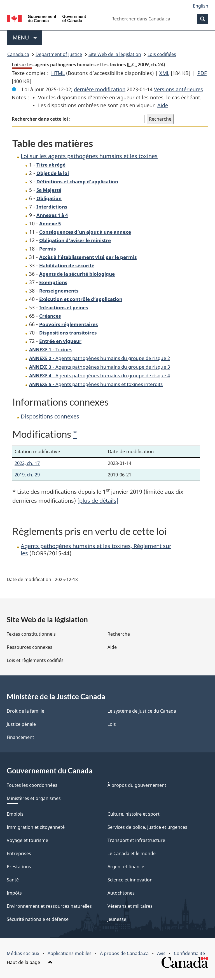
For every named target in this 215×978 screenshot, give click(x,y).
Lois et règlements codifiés (35, 660)
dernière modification (99, 89)
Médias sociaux (23, 953)
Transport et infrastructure (136, 840)
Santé (13, 880)
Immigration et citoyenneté (36, 827)
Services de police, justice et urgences (147, 827)
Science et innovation (130, 880)
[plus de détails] (97, 500)
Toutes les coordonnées (32, 785)
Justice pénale (21, 724)
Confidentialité (189, 953)
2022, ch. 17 (27, 463)
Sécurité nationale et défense (38, 919)
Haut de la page (30, 962)
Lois (112, 724)
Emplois (15, 814)
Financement (20, 737)
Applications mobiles (70, 953)
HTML (58, 73)
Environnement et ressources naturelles (49, 906)
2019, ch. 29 (27, 474)
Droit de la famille (25, 711)
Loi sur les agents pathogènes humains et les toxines (89, 156)
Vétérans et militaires (130, 906)
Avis (161, 953)
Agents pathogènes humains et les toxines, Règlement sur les (96, 549)
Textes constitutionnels (31, 634)
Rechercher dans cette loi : (41, 119)
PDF (202, 73)
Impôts (14, 893)
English (200, 6)
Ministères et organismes (34, 798)
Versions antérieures (178, 89)
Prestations (19, 867)
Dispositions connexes (50, 416)
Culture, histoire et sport (134, 814)
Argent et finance (126, 867)
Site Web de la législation (114, 54)
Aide (162, 105)
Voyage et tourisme (27, 840)
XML (164, 73)
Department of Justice (59, 54)
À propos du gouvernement (137, 785)
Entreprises (19, 853)
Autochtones (121, 893)
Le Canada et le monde (132, 853)
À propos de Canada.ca (124, 953)
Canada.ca (18, 54)
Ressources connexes (29, 647)
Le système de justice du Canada (142, 711)
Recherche (119, 634)
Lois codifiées (162, 54)
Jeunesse (117, 919)
